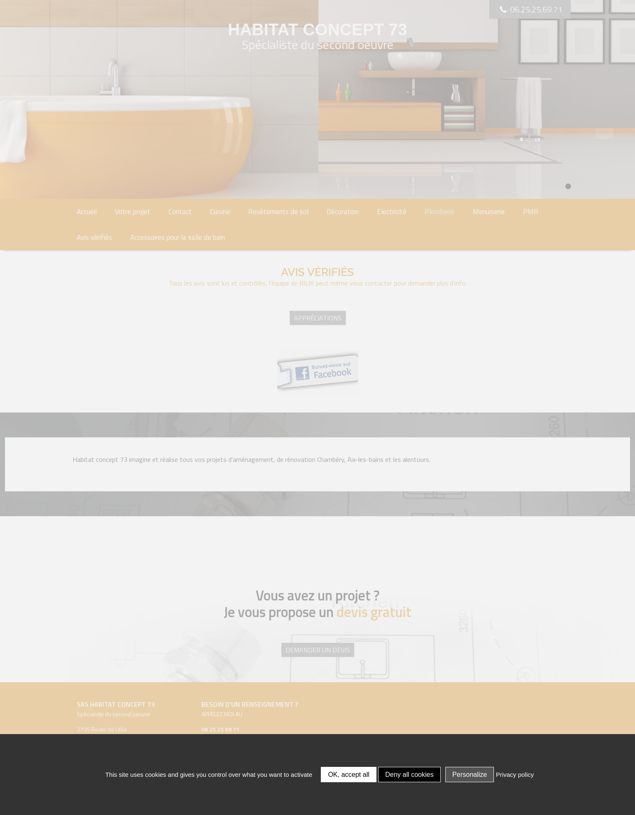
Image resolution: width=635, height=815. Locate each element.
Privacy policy (515, 774)
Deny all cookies (409, 774)
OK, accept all (348, 774)
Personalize (469, 774)
